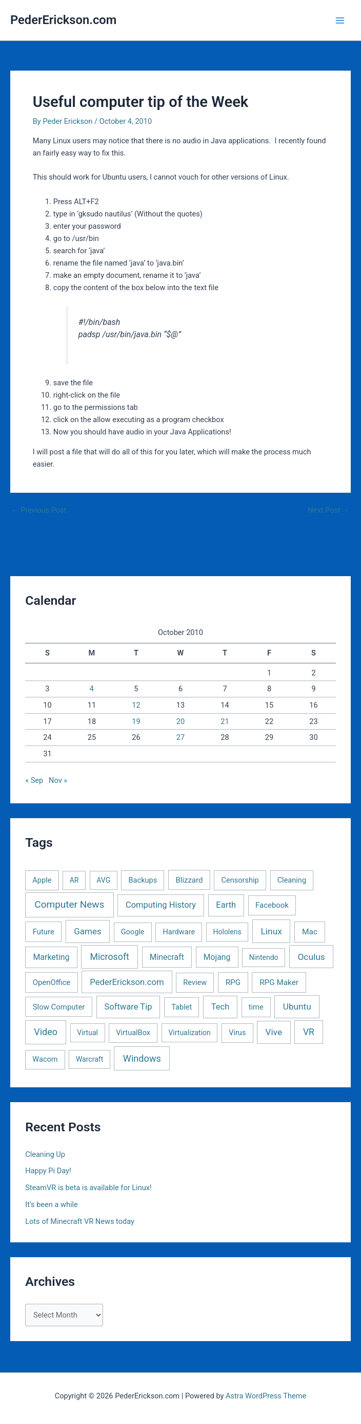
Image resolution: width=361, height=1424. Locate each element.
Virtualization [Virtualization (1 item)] (189, 1032)
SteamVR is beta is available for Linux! (88, 1187)
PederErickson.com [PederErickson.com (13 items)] (127, 982)
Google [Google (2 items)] (133, 931)
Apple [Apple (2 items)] (41, 880)
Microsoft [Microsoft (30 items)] (109, 957)
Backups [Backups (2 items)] (143, 880)
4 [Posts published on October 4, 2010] (92, 688)
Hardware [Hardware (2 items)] (179, 931)
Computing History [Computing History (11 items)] (161, 905)
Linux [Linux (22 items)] (271, 931)
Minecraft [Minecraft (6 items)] (167, 957)
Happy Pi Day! (48, 1170)
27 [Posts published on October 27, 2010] (180, 737)
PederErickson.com (63, 20)
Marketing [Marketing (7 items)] (51, 957)
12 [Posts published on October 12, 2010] (136, 705)
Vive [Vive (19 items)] (274, 1032)
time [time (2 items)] (256, 1007)
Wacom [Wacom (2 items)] (44, 1059)
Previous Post (39, 510)
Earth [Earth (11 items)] (226, 905)
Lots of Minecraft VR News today (79, 1221)
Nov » (58, 780)
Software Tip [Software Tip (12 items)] (128, 1007)
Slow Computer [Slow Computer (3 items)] (59, 1007)
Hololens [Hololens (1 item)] (227, 932)
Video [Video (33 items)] (45, 1031)
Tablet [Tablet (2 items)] (181, 1007)
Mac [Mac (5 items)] (309, 931)
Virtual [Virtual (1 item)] (87, 1032)
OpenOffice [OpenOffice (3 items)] (52, 982)
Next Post (329, 510)
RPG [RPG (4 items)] (233, 982)
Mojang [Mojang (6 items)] (217, 957)
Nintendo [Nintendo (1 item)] (263, 957)
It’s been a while (51, 1204)
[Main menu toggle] (340, 20)
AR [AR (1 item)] (74, 880)
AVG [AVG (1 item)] (103, 880)
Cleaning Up (45, 1154)
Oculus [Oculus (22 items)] (311, 957)
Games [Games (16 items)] (87, 931)
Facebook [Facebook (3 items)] (272, 905)
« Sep (34, 780)
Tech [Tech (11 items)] (220, 1007)
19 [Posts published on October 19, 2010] (136, 721)
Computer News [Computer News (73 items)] (69, 904)
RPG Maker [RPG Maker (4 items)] (278, 982)
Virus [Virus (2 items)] (237, 1032)
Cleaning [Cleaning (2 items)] (291, 880)
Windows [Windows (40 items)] (142, 1058)
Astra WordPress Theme (266, 1395)
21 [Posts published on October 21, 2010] (224, 721)
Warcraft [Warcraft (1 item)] (89, 1059)
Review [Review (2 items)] (195, 982)
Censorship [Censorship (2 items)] (240, 880)
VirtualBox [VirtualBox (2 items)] (133, 1032)
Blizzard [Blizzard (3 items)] (189, 880)
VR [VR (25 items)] (308, 1032)
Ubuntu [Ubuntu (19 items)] (297, 1006)
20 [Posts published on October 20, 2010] (180, 721)
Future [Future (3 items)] (43, 931)
